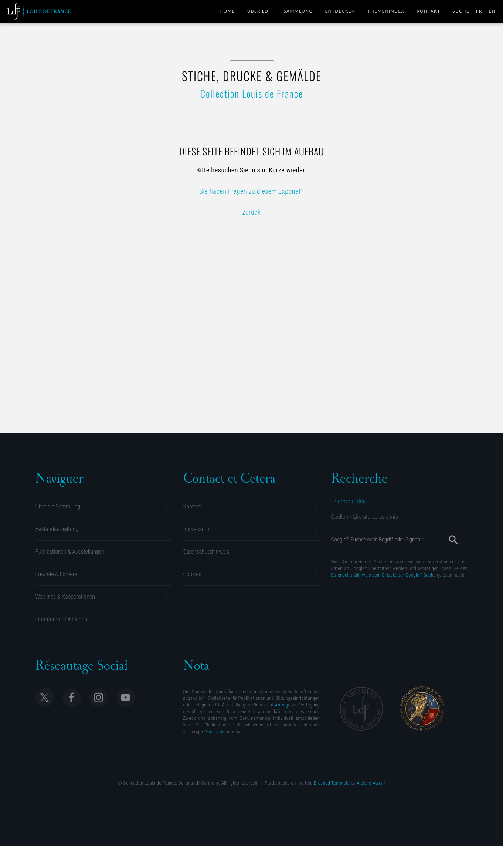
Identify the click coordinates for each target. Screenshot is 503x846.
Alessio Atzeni (371, 783)
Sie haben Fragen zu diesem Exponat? (251, 191)
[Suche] (453, 539)
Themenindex (385, 11)
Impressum (196, 529)
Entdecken (340, 11)
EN (492, 11)
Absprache (215, 731)
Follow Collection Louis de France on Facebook (71, 697)
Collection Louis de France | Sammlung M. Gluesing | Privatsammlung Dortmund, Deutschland (39, 11)
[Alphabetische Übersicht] (348, 500)
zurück (251, 212)
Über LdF (259, 11)
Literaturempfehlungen (61, 619)
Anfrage (282, 705)
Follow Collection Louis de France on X (44, 697)
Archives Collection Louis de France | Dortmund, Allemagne (361, 708)
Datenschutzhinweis (206, 551)
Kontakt (428, 11)
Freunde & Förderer (57, 574)
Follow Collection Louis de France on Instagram (98, 697)
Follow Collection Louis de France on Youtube (125, 697)
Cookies (192, 574)
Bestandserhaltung (56, 529)
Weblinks (65, 596)
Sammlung (298, 11)
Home (227, 11)
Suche (460, 11)
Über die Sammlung (58, 506)
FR (479, 11)
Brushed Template (332, 783)
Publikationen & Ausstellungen (70, 551)
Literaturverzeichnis (364, 516)
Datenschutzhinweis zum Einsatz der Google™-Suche (383, 575)
